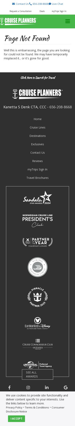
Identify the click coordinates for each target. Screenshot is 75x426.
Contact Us (37, 152)
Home (38, 119)
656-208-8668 (60, 107)
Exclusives (37, 144)
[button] (20, 4)
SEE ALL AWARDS (32, 374)
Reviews (37, 161)
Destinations (37, 136)
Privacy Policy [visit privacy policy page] (14, 407)
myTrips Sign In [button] (59, 11)
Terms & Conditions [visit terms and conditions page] (37, 407)
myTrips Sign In (37, 169)
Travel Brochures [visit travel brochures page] (37, 178)
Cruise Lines (37, 127)
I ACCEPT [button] (16, 418)
